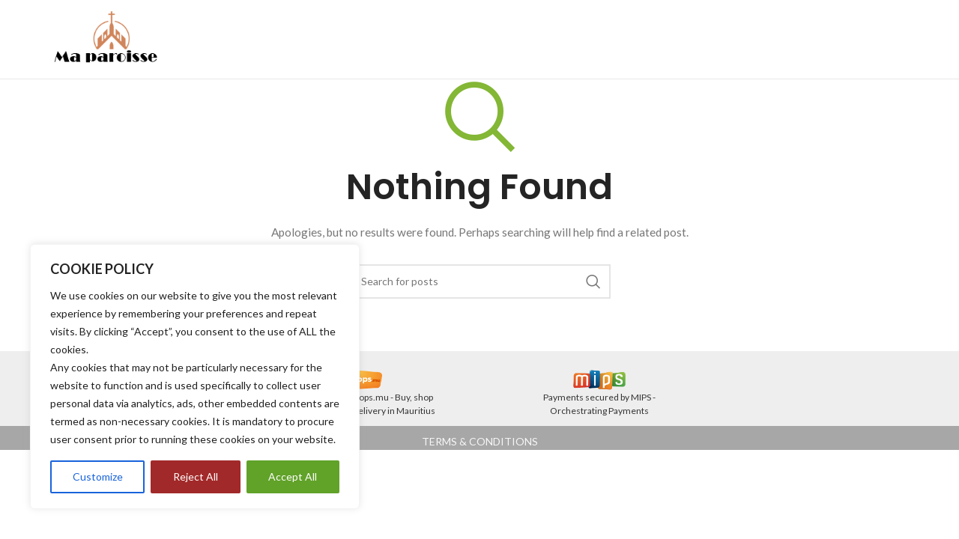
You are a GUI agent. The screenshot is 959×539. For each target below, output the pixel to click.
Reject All (195, 476)
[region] (195, 376)
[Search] (479, 281)
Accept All (292, 476)
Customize (98, 476)
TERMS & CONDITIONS (480, 441)
